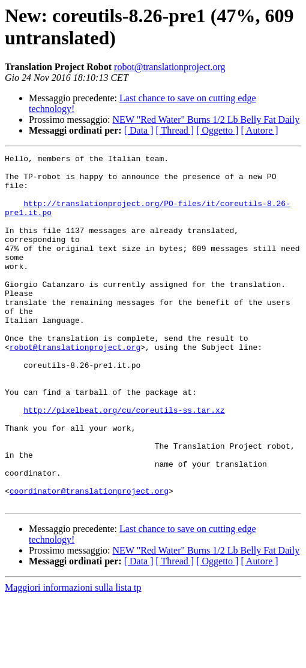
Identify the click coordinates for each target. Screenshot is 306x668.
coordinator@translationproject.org (89, 559)
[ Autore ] (259, 130)
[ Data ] (139, 130)
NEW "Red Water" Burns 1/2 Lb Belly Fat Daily (206, 119)
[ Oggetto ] (217, 130)
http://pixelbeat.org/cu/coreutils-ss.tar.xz (123, 462)
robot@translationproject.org (170, 67)
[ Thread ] (175, 130)
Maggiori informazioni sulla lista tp (73, 657)
